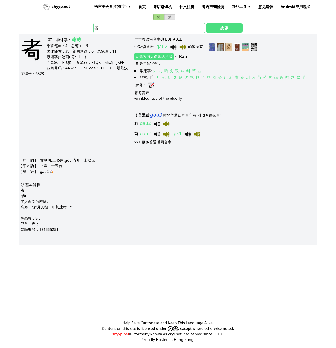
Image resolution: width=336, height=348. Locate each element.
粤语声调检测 (213, 6)
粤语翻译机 (162, 6)
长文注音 (186, 6)
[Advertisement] (74, 110)
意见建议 (265, 6)
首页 (142, 6)
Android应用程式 (295, 6)
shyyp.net (120, 334)
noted (228, 328)
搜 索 (224, 28)
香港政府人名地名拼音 (154, 56)
